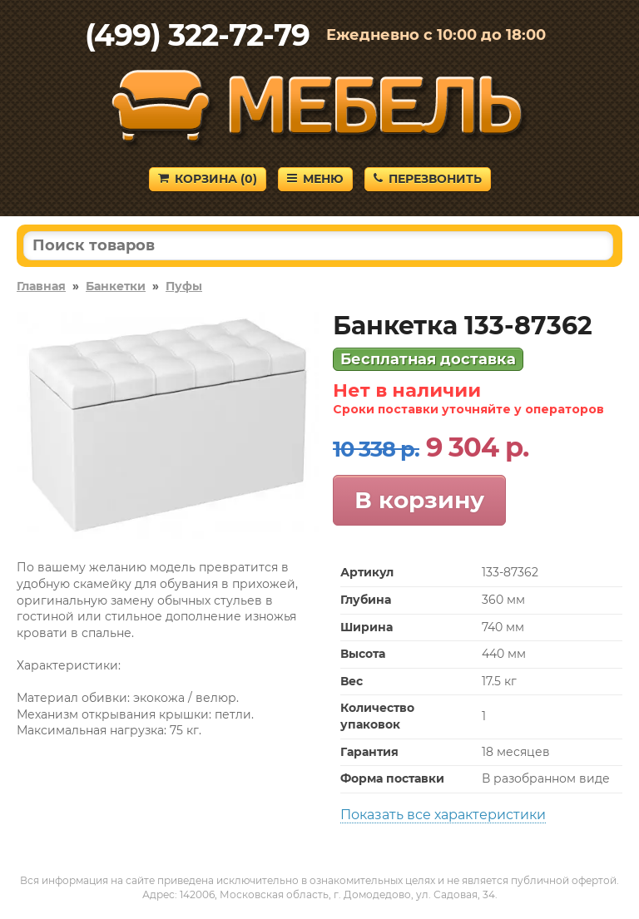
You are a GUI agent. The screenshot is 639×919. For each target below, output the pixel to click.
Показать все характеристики (443, 815)
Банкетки (116, 286)
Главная (41, 286)
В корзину (419, 500)
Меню (315, 178)
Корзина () (207, 178)
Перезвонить (428, 178)
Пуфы (184, 286)
